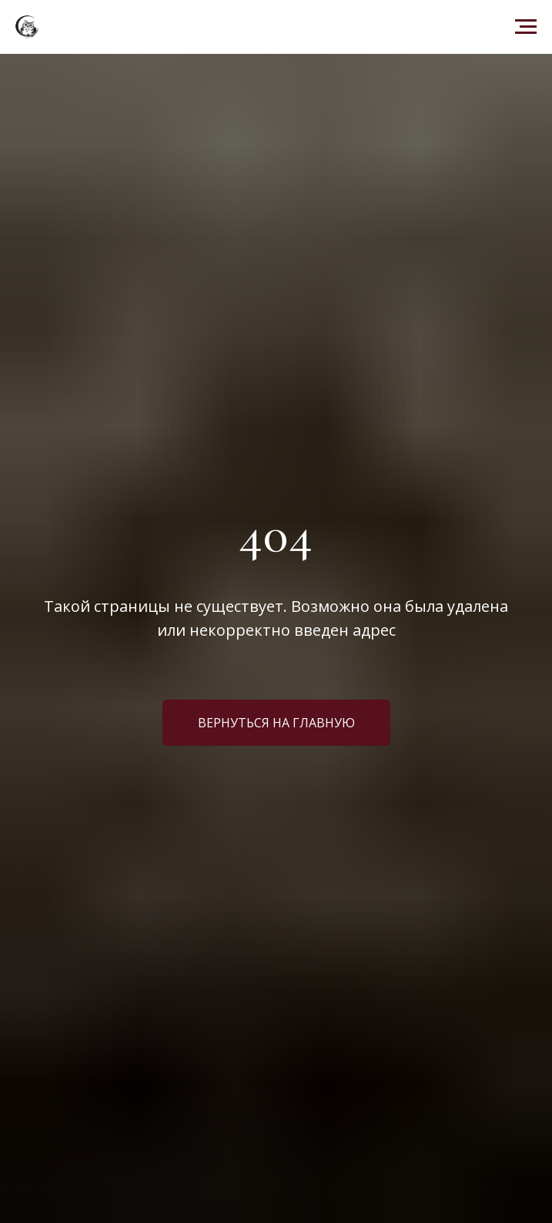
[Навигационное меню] (526, 27)
